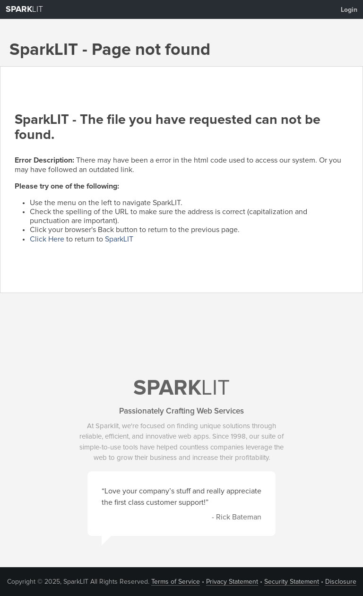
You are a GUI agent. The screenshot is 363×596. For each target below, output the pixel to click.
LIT (24, 9)
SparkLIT (119, 239)
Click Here (47, 239)
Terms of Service (175, 582)
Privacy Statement (232, 582)
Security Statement (291, 582)
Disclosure (340, 582)
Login (349, 10)
